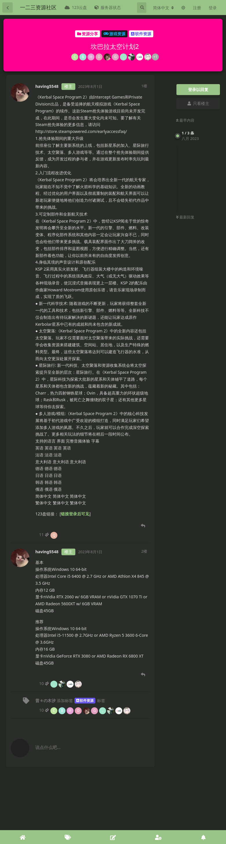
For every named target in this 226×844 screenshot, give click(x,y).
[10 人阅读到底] (85, 710)
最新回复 (185, 217)
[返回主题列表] (7, 7)
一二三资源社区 (38, 7)
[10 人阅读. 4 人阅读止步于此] (60, 683)
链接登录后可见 (75, 514)
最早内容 (185, 120)
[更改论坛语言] (163, 8)
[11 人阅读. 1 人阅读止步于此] (48, 535)
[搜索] (141, 7)
